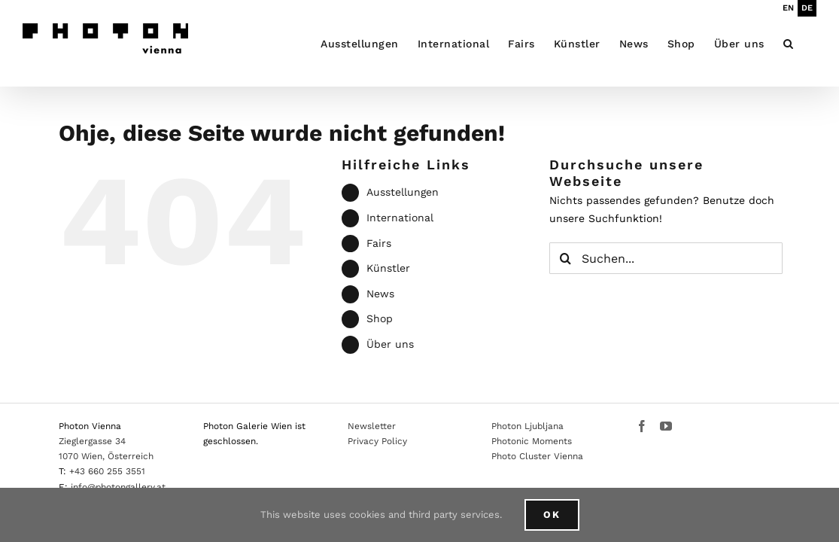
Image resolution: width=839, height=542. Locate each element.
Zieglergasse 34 (92, 441)
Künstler (388, 268)
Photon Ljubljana (527, 426)
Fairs (378, 243)
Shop (379, 318)
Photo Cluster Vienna (537, 456)
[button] (807, 43)
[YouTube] (666, 426)
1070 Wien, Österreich (106, 456)
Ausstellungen (402, 192)
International (399, 218)
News (380, 294)
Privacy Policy (377, 441)
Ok (552, 514)
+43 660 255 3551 (107, 471)
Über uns (390, 344)
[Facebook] (642, 426)
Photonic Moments (531, 441)
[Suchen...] (666, 258)
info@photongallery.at (118, 487)
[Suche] (565, 258)
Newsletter (372, 426)
